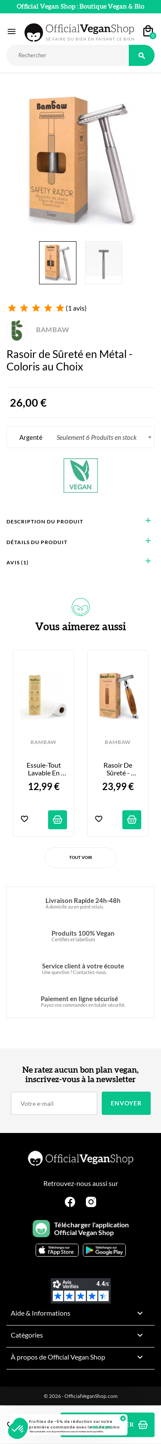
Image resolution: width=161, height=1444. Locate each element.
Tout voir (80, 857)
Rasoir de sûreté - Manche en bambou (118, 769)
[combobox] (80, 437)
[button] (18, 1429)
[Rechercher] (67, 55)
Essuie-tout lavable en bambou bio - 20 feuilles (44, 769)
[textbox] (80, 437)
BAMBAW (38, 329)
